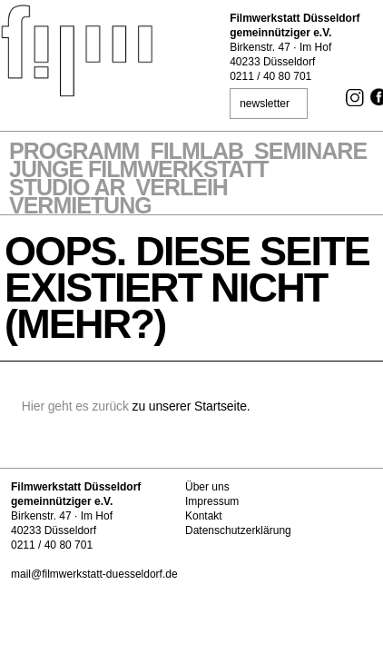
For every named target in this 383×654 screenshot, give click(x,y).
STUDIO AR (67, 189)
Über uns (207, 487)
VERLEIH (182, 189)
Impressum (212, 501)
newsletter (265, 103)
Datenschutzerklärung (238, 530)
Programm (74, 153)
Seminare (310, 153)
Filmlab (196, 153)
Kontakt (203, 516)
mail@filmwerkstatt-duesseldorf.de (94, 574)
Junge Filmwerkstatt (139, 171)
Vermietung (80, 207)
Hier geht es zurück (75, 406)
